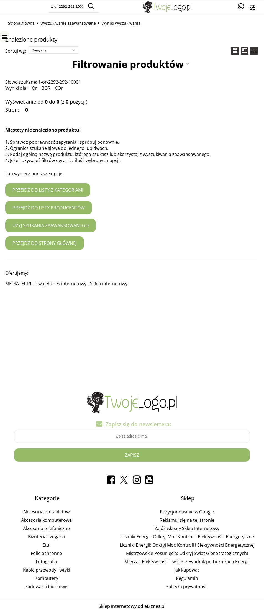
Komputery (46, 578)
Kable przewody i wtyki (46, 570)
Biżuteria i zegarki (46, 537)
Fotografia (46, 562)
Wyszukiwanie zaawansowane (68, 23)
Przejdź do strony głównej (44, 243)
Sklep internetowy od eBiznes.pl (132, 606)
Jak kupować (187, 570)
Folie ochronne (46, 553)
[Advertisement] (132, 337)
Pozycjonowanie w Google (187, 512)
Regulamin (187, 578)
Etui (46, 545)
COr (59, 88)
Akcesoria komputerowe (46, 520)
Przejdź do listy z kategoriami (47, 190)
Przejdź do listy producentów (48, 208)
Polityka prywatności (187, 586)
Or (34, 88)
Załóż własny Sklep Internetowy (187, 528)
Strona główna (21, 23)
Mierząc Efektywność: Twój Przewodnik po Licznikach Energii (187, 562)
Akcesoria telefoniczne (46, 528)
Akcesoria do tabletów (46, 512)
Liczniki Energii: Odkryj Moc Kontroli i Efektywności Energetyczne (187, 537)
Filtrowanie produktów (128, 64)
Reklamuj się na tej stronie (187, 520)
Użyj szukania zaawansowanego (50, 225)
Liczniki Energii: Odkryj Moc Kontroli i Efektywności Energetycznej (187, 545)
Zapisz (132, 455)
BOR (46, 88)
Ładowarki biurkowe (46, 586)
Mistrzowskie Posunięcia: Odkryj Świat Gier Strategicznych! (187, 553)
